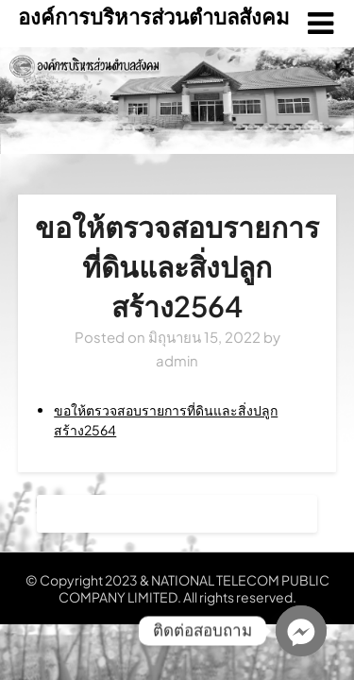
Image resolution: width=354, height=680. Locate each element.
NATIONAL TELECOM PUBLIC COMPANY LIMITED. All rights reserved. (194, 588)
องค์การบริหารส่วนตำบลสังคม (154, 16)
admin (177, 360)
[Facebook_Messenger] (301, 630)
